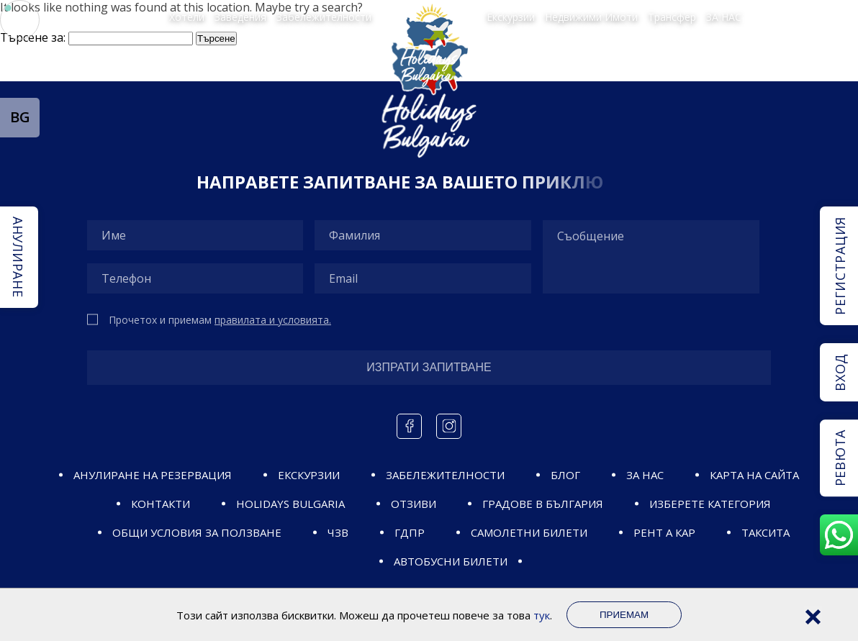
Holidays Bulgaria (290, 503)
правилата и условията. (272, 320)
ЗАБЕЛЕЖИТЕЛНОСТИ (445, 475)
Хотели (186, 16)
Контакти (160, 503)
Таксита (765, 532)
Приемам (624, 614)
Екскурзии (511, 16)
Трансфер (672, 16)
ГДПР (409, 532)
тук (541, 615)
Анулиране (18, 257)
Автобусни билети (450, 561)
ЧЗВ (338, 532)
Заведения (240, 16)
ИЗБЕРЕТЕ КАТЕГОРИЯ (710, 503)
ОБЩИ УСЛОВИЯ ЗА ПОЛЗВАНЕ (196, 532)
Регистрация (840, 266)
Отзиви (413, 503)
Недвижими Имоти (591, 16)
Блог (565, 475)
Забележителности (323, 16)
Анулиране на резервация (152, 475)
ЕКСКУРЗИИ (309, 475)
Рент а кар (664, 532)
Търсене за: (33, 37)
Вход (840, 372)
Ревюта (840, 457)
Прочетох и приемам (220, 320)
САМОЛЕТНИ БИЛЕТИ (529, 532)
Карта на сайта (754, 475)
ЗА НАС (723, 16)
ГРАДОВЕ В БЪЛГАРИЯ (542, 503)
